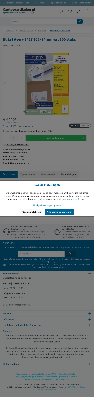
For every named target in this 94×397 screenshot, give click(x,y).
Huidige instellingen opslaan (47, 205)
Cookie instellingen (32, 212)
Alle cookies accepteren (59, 212)
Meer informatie (78, 199)
